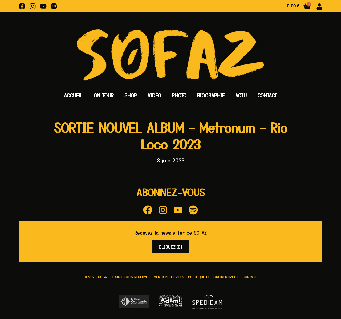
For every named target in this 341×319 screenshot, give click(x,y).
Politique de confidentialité (213, 276)
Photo (179, 95)
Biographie (211, 95)
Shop (130, 95)
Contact (267, 95)
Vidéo (154, 95)
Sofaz (103, 276)
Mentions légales (169, 276)
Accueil (73, 95)
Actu (241, 95)
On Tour (104, 95)
